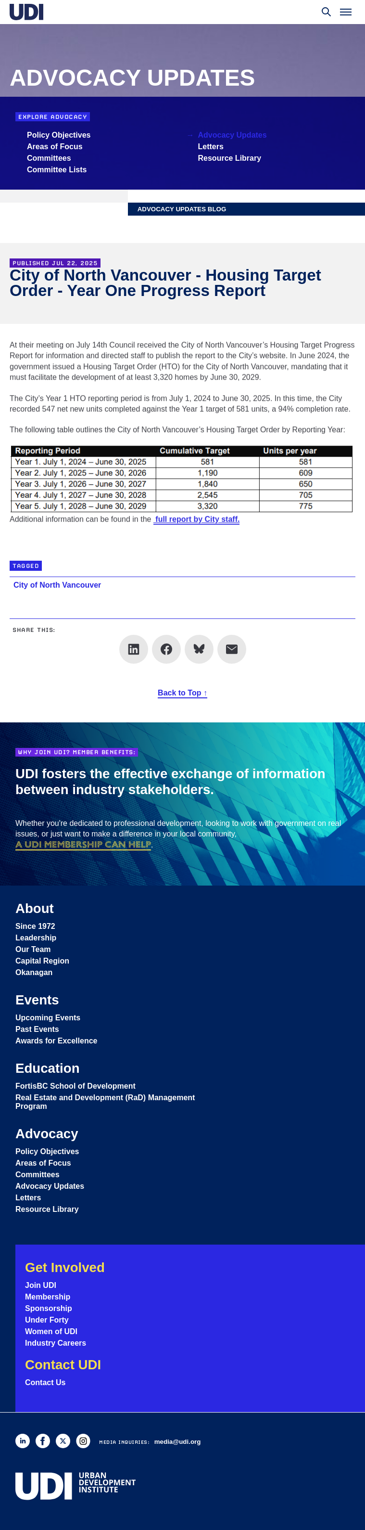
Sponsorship (48, 1308)
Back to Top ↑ (182, 693)
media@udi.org (177, 1441)
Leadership (35, 938)
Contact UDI (63, 1364)
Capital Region (42, 961)
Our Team (33, 949)
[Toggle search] (326, 12)
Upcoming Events (47, 1018)
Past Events (37, 1029)
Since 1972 (35, 926)
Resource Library (230, 158)
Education (47, 1068)
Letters (211, 146)
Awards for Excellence (56, 1041)
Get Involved (65, 1267)
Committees (49, 158)
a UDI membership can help (83, 844)
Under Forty (47, 1320)
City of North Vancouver (57, 585)
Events (37, 999)
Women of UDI (51, 1331)
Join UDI (40, 1285)
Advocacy (46, 1133)
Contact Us (45, 1382)
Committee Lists (57, 170)
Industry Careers (55, 1343)
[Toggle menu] (345, 12)
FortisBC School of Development (75, 1086)
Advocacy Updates (232, 135)
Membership (47, 1297)
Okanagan (33, 972)
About (34, 908)
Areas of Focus (55, 146)
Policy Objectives (59, 135)
